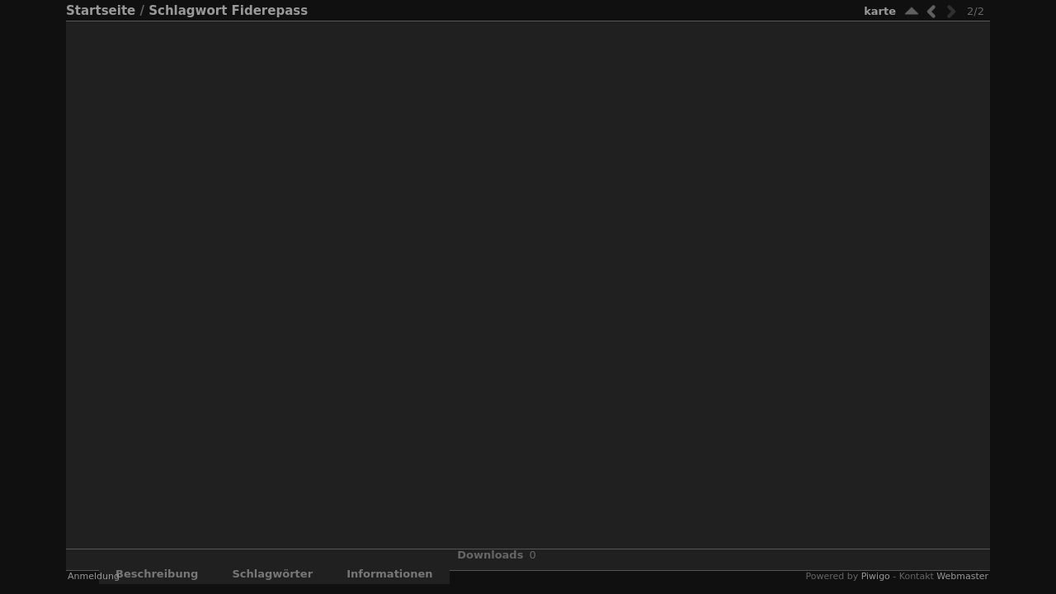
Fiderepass (270, 10)
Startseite (100, 10)
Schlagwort (187, 10)
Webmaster (962, 576)
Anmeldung (94, 576)
